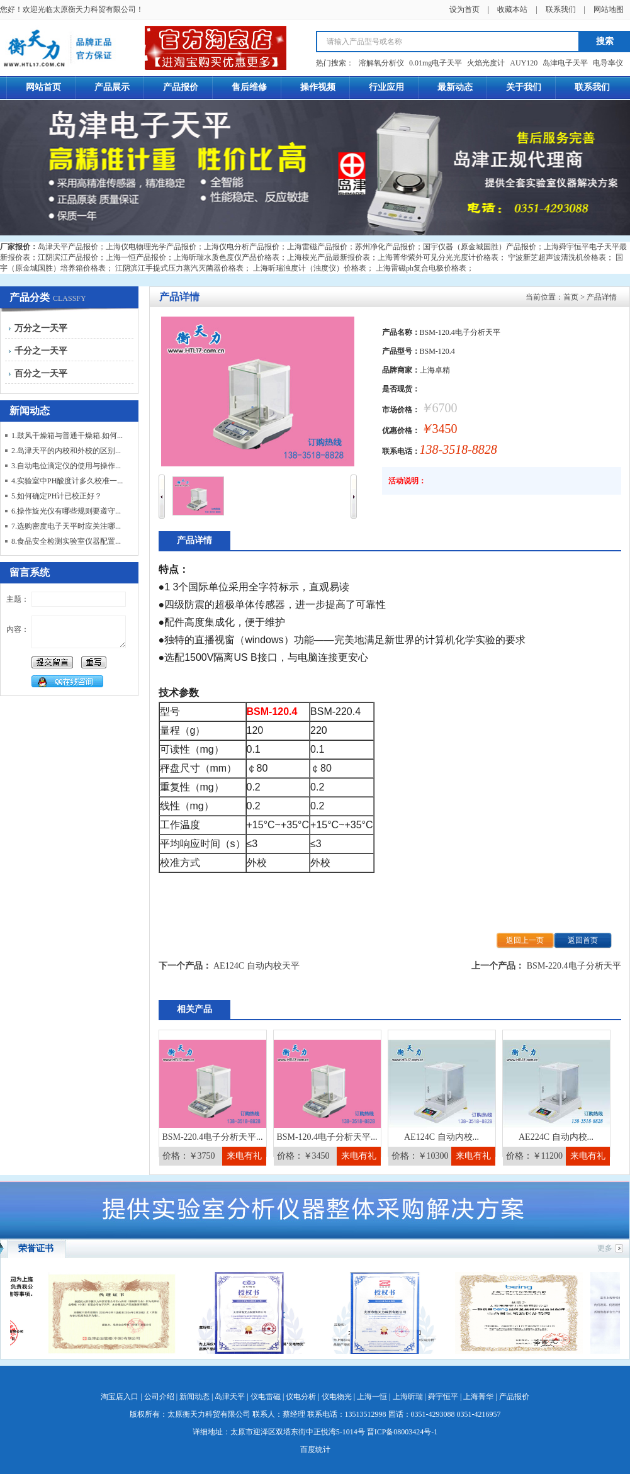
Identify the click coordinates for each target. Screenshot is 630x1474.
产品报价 (514, 1396)
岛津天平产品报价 (68, 246)
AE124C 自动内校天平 (256, 965)
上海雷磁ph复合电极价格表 (421, 268)
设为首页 (464, 9)
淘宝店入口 (119, 1396)
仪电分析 (301, 1396)
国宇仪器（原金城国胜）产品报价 (479, 246)
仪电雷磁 (265, 1396)
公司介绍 (159, 1396)
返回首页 (583, 940)
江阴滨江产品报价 (68, 257)
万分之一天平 (40, 328)
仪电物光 (337, 1396)
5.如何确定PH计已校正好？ (56, 496)
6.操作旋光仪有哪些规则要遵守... (66, 511)
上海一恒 (372, 1396)
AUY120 (523, 63)
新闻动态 (194, 1396)
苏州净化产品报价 (385, 246)
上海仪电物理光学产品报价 (151, 246)
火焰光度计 (486, 63)
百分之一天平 (40, 373)
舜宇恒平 (443, 1396)
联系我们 (561, 9)
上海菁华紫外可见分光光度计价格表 (438, 257)
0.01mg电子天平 (435, 63)
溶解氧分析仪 (381, 63)
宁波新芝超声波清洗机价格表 (557, 257)
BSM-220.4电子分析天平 (574, 965)
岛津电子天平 (565, 63)
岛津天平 (230, 1396)
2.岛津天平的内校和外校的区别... (66, 450)
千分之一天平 (40, 351)
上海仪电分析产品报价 (241, 246)
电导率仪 (608, 63)
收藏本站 (512, 9)
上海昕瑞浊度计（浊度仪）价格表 (309, 268)
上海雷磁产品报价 (317, 246)
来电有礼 (244, 1156)
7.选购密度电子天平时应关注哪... (66, 526)
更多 (604, 1248)
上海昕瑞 (408, 1396)
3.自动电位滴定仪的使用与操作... (66, 465)
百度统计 (315, 1449)
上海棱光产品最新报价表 (328, 257)
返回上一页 (525, 940)
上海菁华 (478, 1396)
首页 (570, 297)
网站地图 (608, 9)
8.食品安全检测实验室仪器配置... (66, 541)
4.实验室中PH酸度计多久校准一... (67, 480)
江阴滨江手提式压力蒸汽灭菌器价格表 (179, 268)
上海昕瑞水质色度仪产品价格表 (226, 257)
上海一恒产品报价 (136, 257)
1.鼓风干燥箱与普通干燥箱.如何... (67, 435)
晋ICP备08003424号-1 (402, 1431)
